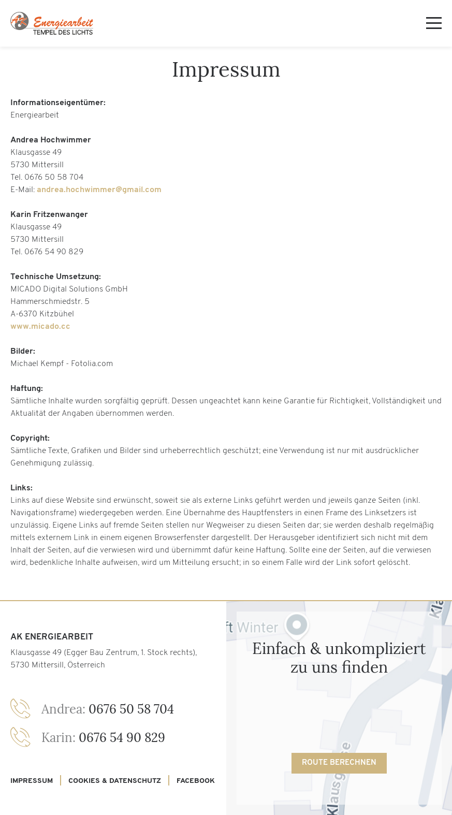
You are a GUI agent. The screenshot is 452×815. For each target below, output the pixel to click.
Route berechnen (339, 763)
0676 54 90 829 (103, 738)
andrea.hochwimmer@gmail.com (99, 190)
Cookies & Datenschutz (114, 781)
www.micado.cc (40, 327)
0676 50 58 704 (107, 709)
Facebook (196, 781)
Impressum (31, 781)
